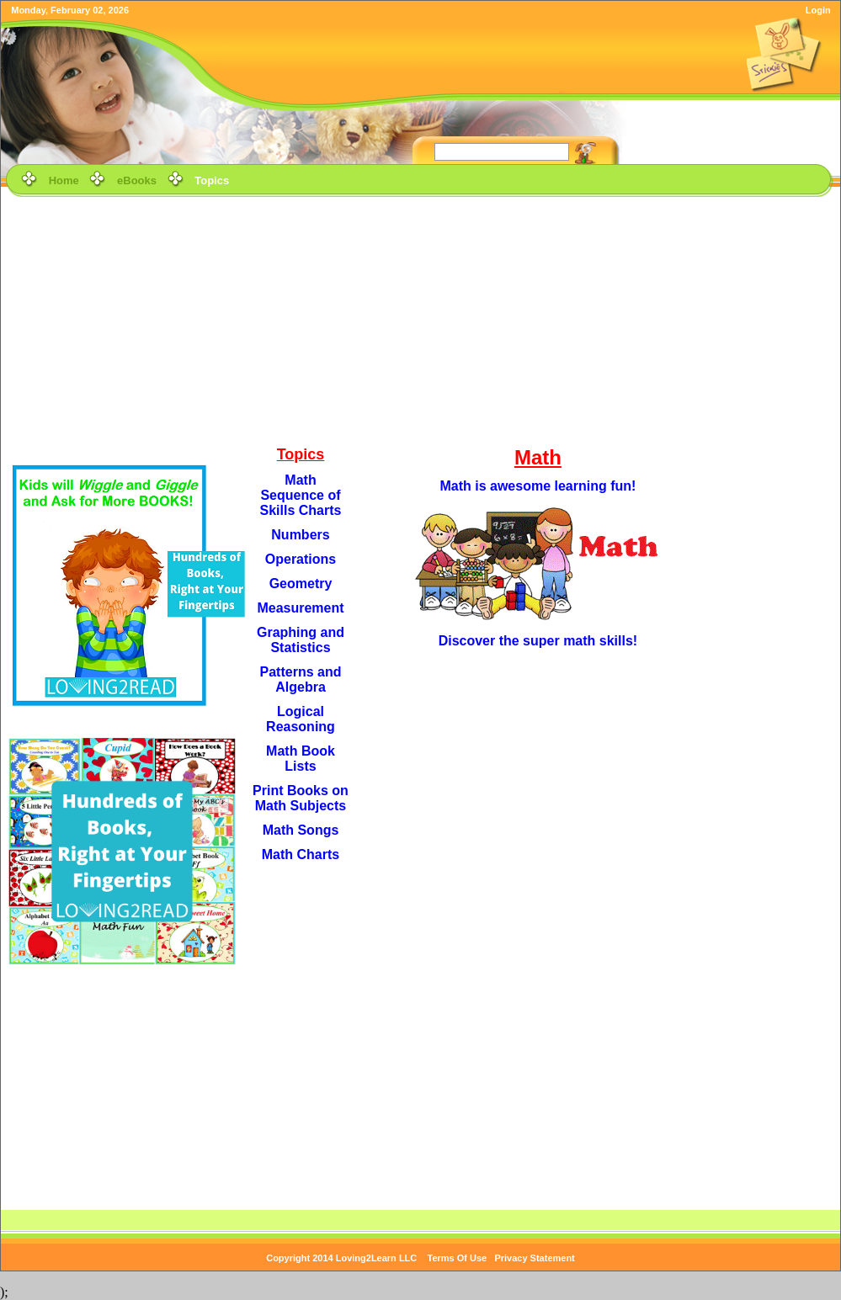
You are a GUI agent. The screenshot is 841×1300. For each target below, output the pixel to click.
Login (818, 10)
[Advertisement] (421, 319)
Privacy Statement (534, 1258)
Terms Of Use (457, 1258)
